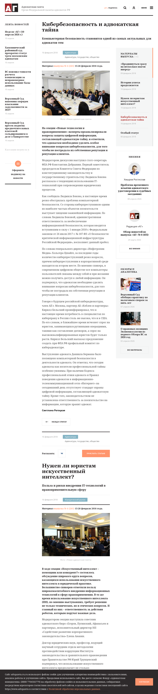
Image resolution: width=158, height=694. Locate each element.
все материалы (134, 350)
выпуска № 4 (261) (64, 65)
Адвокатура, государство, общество (82, 57)
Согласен (144, 682)
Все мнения (134, 248)
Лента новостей (17, 24)
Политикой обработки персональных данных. (75, 689)
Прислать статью (96, 453)
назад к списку (56, 422)
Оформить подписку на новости (18, 174)
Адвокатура (70, 52)
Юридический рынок (75, 499)
